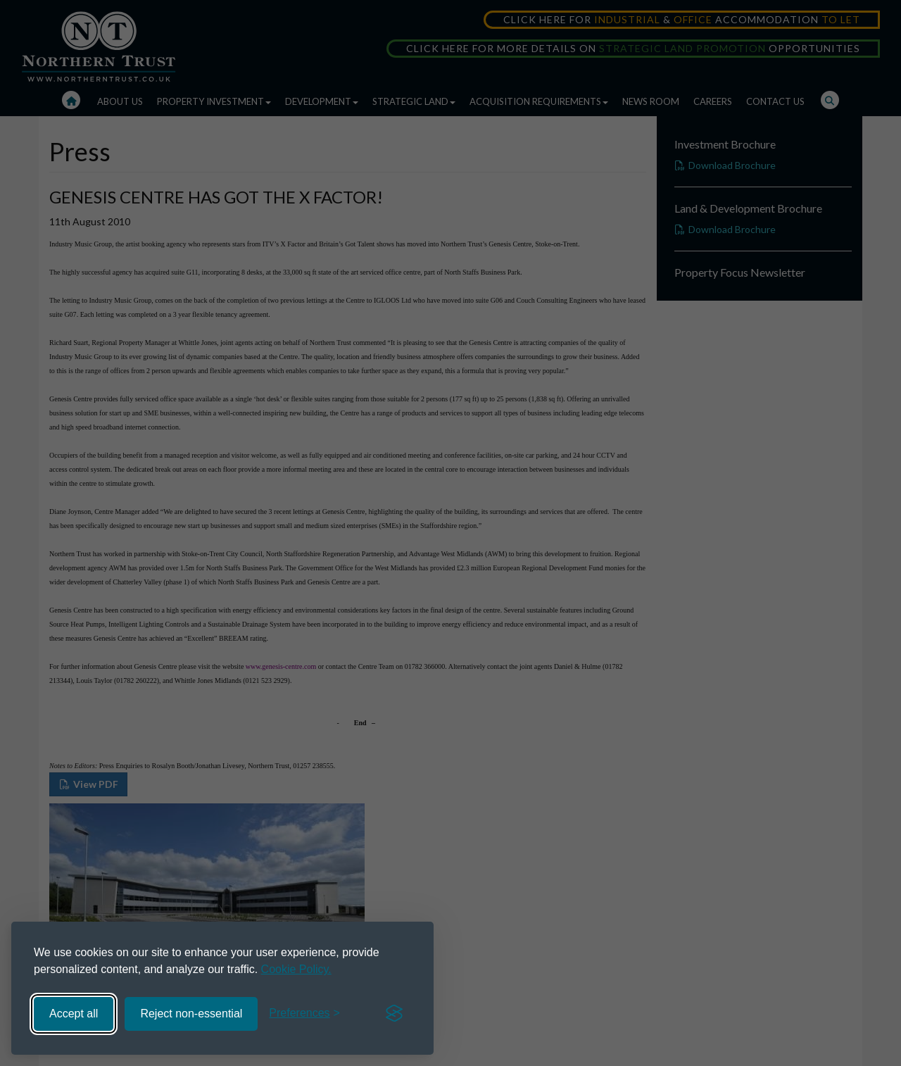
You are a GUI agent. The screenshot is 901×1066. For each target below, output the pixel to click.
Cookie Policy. (296, 969)
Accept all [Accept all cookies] (73, 1014)
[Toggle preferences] (304, 1013)
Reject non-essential (191, 1014)
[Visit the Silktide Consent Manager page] (394, 1014)
